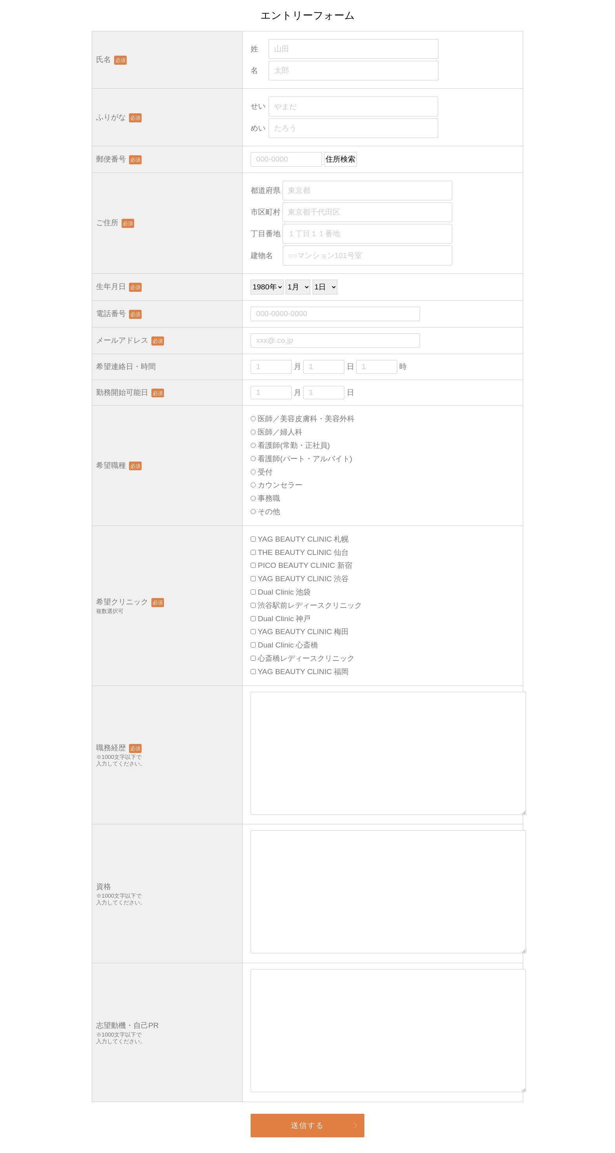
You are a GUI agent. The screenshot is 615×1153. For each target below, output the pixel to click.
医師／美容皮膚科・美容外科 (303, 419)
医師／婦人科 (276, 432)
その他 (265, 511)
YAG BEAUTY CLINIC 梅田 (300, 631)
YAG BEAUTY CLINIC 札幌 (300, 539)
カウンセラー (276, 485)
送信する (307, 1125)
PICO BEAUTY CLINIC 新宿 (301, 565)
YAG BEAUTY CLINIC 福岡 (300, 671)
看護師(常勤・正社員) (290, 445)
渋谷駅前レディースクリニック (306, 605)
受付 (262, 472)
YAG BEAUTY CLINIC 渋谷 (300, 579)
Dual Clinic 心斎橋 (284, 645)
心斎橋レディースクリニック (303, 658)
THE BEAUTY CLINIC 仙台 (300, 552)
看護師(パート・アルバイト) (301, 459)
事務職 (265, 498)
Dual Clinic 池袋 (281, 592)
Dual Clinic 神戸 (281, 619)
